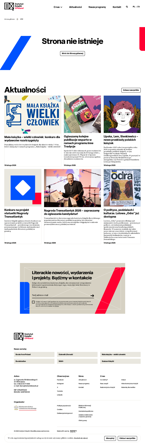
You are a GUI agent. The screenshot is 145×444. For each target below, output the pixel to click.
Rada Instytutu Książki (108, 394)
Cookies (60, 417)
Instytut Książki (14, 7)
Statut (123, 387)
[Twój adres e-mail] (60, 297)
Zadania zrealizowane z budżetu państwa (87, 423)
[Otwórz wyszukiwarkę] (127, 6)
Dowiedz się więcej (81, 438)
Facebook (60, 387)
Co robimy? (104, 387)
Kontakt (82, 394)
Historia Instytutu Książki (130, 391)
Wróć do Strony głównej (72, 53)
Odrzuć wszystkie (124, 438)
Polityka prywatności (65, 413)
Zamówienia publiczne (87, 419)
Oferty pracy (83, 428)
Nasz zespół (104, 391)
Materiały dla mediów (129, 394)
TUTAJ (57, 308)
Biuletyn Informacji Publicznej (86, 414)
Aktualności (83, 387)
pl (134, 6)
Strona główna (10, 19)
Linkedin (60, 402)
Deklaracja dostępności (66, 420)
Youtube (60, 398)
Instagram (61, 391)
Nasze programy (85, 391)
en (138, 6)
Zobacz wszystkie (128, 89)
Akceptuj (103, 438)
